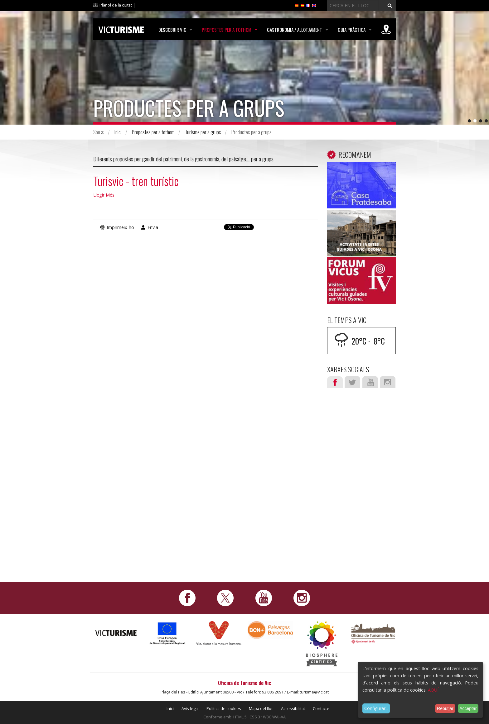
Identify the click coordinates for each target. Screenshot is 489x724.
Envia (153, 227)
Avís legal (190, 708)
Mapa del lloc (261, 708)
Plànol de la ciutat (115, 5)
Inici (118, 132)
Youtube (370, 382)
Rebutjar (445, 708)
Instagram (387, 382)
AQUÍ (433, 690)
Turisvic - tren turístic (136, 180)
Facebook (335, 382)
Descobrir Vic (172, 29)
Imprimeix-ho (120, 227)
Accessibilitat (293, 708)
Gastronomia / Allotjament (294, 29)
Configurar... (376, 708)
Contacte (321, 708)
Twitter (352, 382)
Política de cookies (223, 708)
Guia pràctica (352, 29)
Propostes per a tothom (226, 29)
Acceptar (468, 708)
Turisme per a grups (203, 132)
